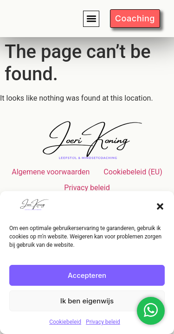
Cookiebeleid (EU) (132, 171)
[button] (160, 206)
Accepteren (87, 275)
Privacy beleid (103, 322)
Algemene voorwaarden (51, 171)
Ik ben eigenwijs (87, 300)
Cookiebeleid (65, 322)
